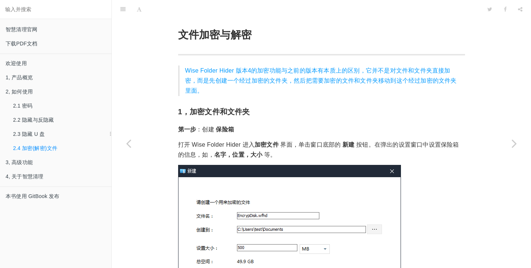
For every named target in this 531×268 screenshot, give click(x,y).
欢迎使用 (16, 63)
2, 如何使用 (19, 92)
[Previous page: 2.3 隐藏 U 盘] (128, 143)
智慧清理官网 (21, 29)
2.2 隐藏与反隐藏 (33, 120)
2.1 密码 (23, 106)
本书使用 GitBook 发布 (33, 196)
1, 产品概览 (19, 77)
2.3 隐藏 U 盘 (29, 134)
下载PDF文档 (21, 44)
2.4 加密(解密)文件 (35, 148)
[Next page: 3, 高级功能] (514, 143)
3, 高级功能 (19, 162)
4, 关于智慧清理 (24, 176)
